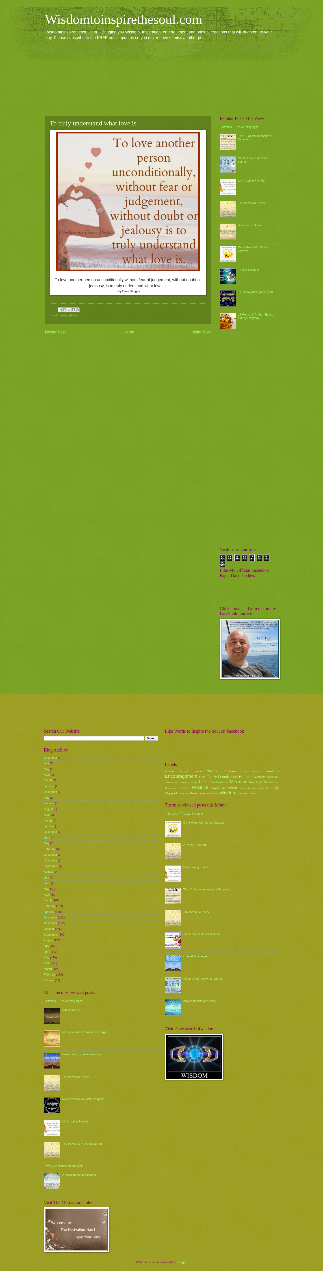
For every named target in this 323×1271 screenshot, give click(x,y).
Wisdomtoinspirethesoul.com (124, 19)
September (51, 866)
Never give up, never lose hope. (82, 1054)
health (234, 777)
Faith (202, 776)
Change (197, 771)
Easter (256, 771)
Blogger (181, 1262)
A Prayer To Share (250, 225)
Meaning (238, 781)
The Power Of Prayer (251, 202)
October (49, 929)
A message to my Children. (79, 1175)
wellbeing (214, 793)
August (48, 809)
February (50, 849)
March (48, 780)
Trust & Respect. (249, 270)
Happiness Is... (71, 1009)
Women (242, 793)
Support (171, 793)
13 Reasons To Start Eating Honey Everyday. (255, 316)
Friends (224, 776)
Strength (272, 788)
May (46, 769)
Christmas (231, 771)
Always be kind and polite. (200, 1001)
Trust (194, 793)
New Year (171, 788)
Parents (184, 788)
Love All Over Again (195, 956)
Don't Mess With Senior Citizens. (204, 822)
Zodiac (252, 793)
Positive (200, 787)
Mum (276, 782)
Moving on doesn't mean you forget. (85, 1032)
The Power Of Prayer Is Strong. (82, 1143)
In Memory (258, 776)
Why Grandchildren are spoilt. (65, 1166)
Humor (244, 776)
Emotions (272, 771)
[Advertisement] (161, 77)
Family (212, 776)
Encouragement (181, 776)
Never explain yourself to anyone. (83, 1099)
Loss (211, 782)
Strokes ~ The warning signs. (240, 127)
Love (63, 315)
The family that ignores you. (256, 292)
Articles (169, 771)
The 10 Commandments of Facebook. (207, 889)
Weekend (203, 793)
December (50, 757)
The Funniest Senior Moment (202, 934)
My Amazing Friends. (251, 180)
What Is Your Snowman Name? (203, 978)
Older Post (201, 332)
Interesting (171, 782)
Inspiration (272, 776)
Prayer (214, 788)
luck (227, 782)
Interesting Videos (188, 782)
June (47, 837)
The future (184, 793)
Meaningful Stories (261, 782)
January (49, 786)
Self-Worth (229, 788)
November (50, 860)
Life (202, 781)
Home (128, 332)
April (47, 774)
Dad (245, 771)
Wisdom (73, 315)
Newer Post (55, 332)
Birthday (183, 771)
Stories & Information (252, 788)
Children (213, 771)
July (46, 763)
